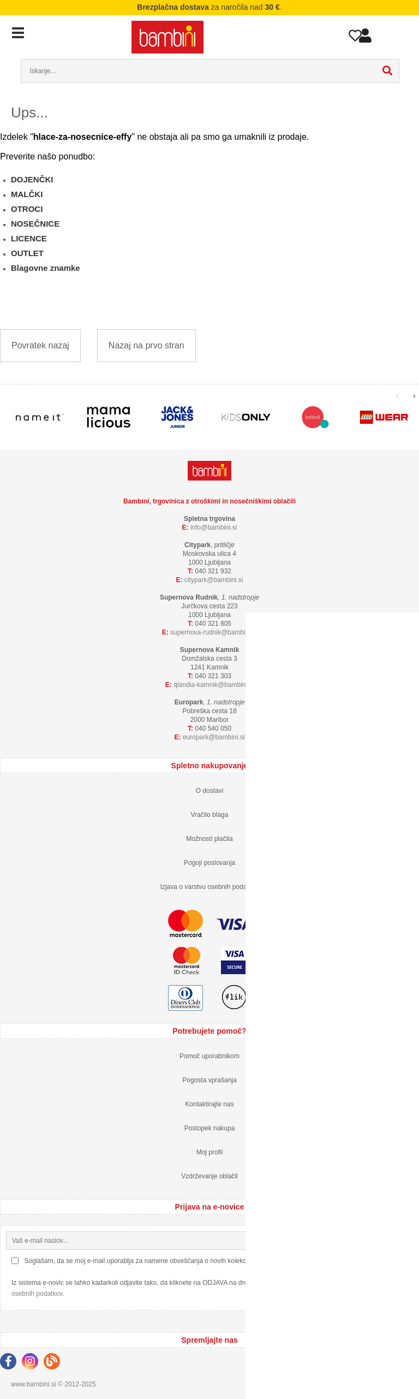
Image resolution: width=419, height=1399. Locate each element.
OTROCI (27, 209)
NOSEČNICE (35, 223)
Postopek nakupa (209, 1128)
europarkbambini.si (214, 737)
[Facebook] (11, 1363)
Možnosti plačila (209, 839)
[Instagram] (33, 1363)
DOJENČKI (32, 179)
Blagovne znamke (45, 267)
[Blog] (54, 1363)
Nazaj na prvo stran (146, 345)
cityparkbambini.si (213, 580)
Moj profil (209, 1152)
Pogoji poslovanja (209, 863)
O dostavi (210, 791)
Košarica (390, 34)
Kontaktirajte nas (209, 1104)
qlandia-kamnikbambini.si (213, 685)
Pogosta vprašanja (209, 1080)
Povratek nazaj (40, 345)
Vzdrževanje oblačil (209, 1176)
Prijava (365, 38)
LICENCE (29, 238)
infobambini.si (213, 527)
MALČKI (27, 194)
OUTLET (27, 253)
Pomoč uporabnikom (209, 1056)
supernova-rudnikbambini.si (213, 632)
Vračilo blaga (210, 815)
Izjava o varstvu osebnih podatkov (209, 887)
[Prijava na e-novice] (404, 1240)
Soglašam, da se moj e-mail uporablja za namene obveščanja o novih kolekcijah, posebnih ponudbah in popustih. (188, 1261)
